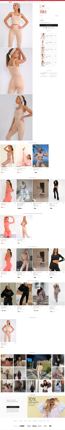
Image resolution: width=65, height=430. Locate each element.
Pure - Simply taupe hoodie (37, 306)
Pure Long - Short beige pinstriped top (21, 273)
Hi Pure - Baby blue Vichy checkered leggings (21, 204)
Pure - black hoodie (4, 306)
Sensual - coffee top (36, 168)
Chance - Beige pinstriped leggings (37, 204)
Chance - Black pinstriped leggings (53, 204)
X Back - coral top (4, 272)
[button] (52, 2)
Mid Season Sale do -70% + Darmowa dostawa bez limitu (32, 0)
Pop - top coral (3, 203)
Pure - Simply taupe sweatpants (52, 307)
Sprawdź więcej (32, 394)
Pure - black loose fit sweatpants (20, 307)
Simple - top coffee (4, 168)
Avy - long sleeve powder (21, 168)
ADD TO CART (49, 25)
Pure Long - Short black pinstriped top (53, 273)
